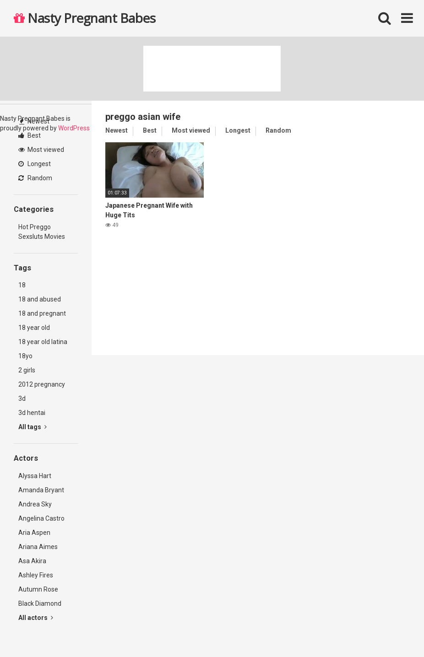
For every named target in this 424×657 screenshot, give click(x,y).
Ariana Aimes (38, 546)
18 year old (34, 327)
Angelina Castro (41, 518)
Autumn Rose (38, 589)
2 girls (26, 370)
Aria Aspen (34, 532)
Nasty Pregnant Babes (84, 18)
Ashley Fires (35, 575)
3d (22, 398)
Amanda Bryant (41, 490)
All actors (35, 617)
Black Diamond (39, 603)
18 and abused (39, 299)
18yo (25, 356)
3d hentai (31, 412)
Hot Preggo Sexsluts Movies (41, 231)
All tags (32, 427)
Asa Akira (32, 561)
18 (22, 285)
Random (35, 178)
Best (29, 135)
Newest (34, 121)
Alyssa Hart (34, 475)
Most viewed (41, 149)
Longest (34, 163)
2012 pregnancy (41, 384)
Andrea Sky (35, 504)
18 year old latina (42, 341)
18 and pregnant (42, 313)
